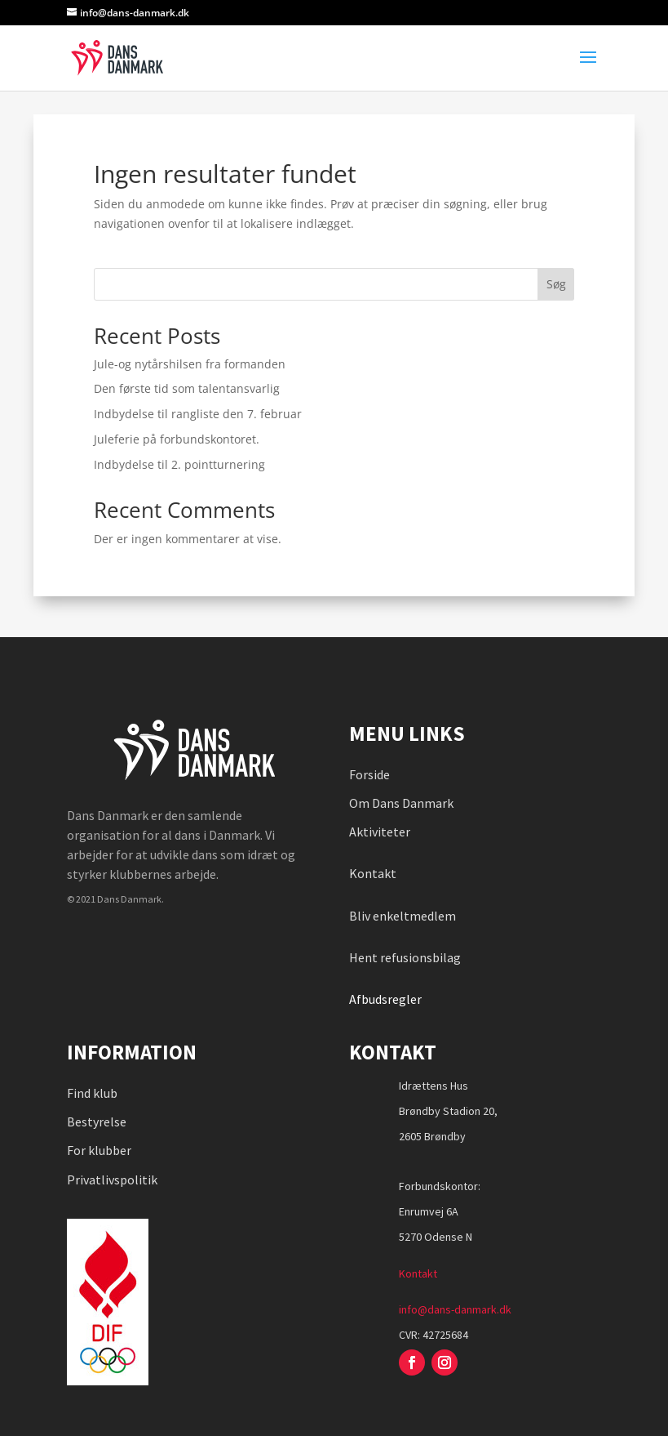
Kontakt (372, 873)
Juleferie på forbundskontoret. (176, 439)
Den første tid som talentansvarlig (187, 388)
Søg (556, 284)
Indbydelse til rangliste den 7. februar (198, 413)
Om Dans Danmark (401, 803)
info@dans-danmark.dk (455, 1309)
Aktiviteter (379, 831)
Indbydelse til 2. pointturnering (179, 464)
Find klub (92, 1093)
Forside (369, 774)
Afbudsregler (386, 999)
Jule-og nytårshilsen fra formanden (189, 364)
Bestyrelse (96, 1121)
